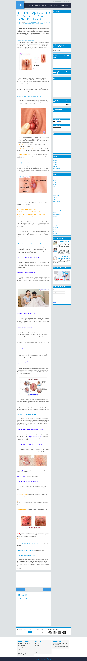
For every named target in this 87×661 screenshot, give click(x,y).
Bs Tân (20, 5)
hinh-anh (54, 182)
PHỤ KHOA (55, 164)
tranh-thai (55, 225)
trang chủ (31, 5)
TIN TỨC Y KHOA (56, 170)
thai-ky (54, 218)
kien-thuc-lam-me (56, 188)
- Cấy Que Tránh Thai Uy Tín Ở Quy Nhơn (25, 550)
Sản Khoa (37, 647)
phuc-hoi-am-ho (56, 208)
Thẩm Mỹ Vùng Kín (64, 5)
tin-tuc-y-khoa (31, 23)
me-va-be (55, 193)
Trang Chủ (37, 643)
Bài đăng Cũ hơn (47, 589)
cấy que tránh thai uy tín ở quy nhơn (63, 242)
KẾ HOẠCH (55, 166)
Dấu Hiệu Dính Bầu (62, 249)
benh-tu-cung (33, 22)
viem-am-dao (55, 231)
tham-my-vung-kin (56, 220)
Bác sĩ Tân (19, 22)
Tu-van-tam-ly (55, 227)
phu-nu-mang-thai (56, 206)
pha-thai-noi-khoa (56, 203)
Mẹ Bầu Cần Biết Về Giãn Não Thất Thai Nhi (64, 257)
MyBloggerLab (48, 659)
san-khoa (54, 212)
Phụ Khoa (37, 649)
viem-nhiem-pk (36, 23)
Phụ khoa (50, 5)
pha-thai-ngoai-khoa (56, 201)
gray (60, 121)
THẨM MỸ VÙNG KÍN (56, 168)
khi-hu (39, 22)
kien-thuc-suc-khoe (44, 22)
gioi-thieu (54, 180)
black (54, 121)
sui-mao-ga (55, 216)
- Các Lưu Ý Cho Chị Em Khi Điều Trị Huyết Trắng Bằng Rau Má (30, 543)
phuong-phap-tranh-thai (57, 210)
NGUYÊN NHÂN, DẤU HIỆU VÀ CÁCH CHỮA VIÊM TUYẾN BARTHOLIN (33, 15)
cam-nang (36, 22)
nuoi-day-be (55, 197)
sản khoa (44, 5)
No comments (43, 23)
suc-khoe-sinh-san (26, 23)
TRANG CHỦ (55, 158)
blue (58, 121)
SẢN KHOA (55, 162)
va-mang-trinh (55, 229)
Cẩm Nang (37, 5)
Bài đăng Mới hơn (20, 589)
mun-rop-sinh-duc (56, 195)
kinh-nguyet (55, 191)
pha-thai (54, 199)
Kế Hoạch (56, 5)
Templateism (43, 659)
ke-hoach (54, 184)
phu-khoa (21, 23)
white (56, 121)
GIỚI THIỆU (55, 160)
